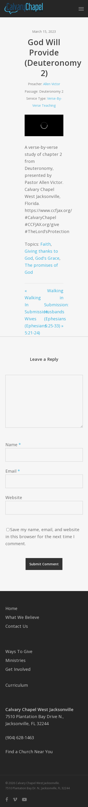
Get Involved (18, 669)
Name (13, 444)
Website (13, 497)
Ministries (15, 660)
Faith (45, 244)
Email (12, 471)
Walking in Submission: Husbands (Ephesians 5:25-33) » (54, 308)
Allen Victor (51, 84)
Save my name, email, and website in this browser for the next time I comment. (42, 536)
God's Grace (47, 258)
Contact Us (16, 626)
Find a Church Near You (29, 751)
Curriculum (16, 685)
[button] (81, 8)
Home (11, 608)
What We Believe (22, 617)
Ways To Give (18, 651)
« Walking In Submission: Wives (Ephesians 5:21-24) (34, 312)
